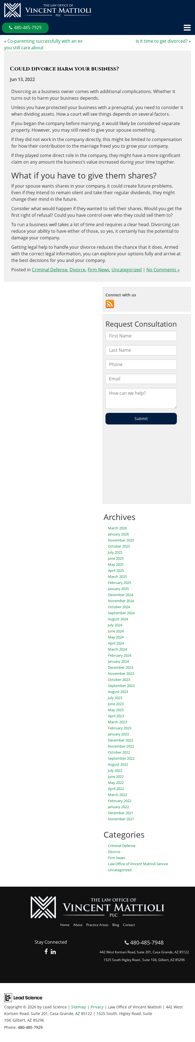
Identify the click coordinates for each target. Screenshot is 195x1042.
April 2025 (116, 570)
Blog (115, 924)
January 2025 (118, 588)
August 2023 (118, 691)
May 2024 (116, 637)
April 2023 (116, 715)
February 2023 (119, 728)
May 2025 (116, 564)
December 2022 (120, 740)
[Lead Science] (23, 997)
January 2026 (118, 534)
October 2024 (119, 606)
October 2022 (119, 752)
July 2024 (115, 625)
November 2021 (121, 818)
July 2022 (115, 770)
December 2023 (120, 667)
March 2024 (117, 649)
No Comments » (163, 270)
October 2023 (119, 679)
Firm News (98, 270)
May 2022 (116, 782)
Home (64, 924)
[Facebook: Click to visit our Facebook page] (46, 952)
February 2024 (119, 655)
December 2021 (120, 812)
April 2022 (116, 788)
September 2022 (121, 758)
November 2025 (121, 540)
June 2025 (116, 558)
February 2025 (119, 582)
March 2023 (117, 721)
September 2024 (121, 612)
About (77, 924)
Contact (129, 924)
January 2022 (118, 806)
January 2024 (118, 661)
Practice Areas (97, 924)
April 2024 (116, 643)
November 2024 (121, 600)
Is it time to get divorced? (162, 41)
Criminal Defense (49, 270)
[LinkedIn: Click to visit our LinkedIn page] (53, 952)
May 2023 (116, 709)
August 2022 (118, 764)
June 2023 (116, 703)
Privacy (97, 1006)
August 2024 (118, 618)
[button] (25, 28)
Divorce (77, 270)
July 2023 (115, 697)
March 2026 (117, 528)
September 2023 (121, 685)
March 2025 (117, 576)
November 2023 (121, 673)
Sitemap (78, 1006)
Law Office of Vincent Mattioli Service (138, 863)
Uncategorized (127, 270)
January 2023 (118, 734)
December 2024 (120, 594)
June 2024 (116, 631)
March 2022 (117, 794)
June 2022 (116, 776)
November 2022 (121, 746)
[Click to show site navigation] (187, 28)
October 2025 (119, 546)
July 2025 (115, 552)
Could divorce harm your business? (64, 68)
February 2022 (119, 800)
